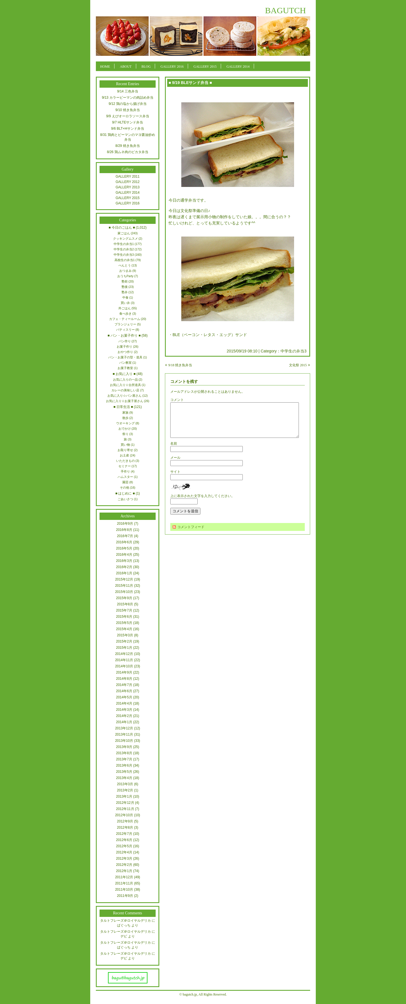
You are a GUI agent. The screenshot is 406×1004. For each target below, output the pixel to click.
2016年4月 (124, 555)
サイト (175, 478)
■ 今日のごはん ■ (122, 228)
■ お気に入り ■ (124, 374)
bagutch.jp (190, 994)
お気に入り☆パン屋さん (124, 395)
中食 (125, 297)
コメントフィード (190, 534)
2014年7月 (124, 685)
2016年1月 (124, 573)
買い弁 (125, 302)
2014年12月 (124, 654)
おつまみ (125, 270)
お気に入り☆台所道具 (125, 385)
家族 (125, 412)
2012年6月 (124, 840)
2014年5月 (124, 697)
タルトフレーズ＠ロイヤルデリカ (125, 921)
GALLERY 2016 (172, 67)
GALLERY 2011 (128, 176)
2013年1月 (124, 796)
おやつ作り (125, 352)
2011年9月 (125, 896)
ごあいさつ (125, 499)
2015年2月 (124, 641)
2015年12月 (124, 579)
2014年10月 (124, 666)
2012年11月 (125, 809)
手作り (125, 471)
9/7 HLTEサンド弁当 (127, 122)
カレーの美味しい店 (125, 390)
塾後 (125, 286)
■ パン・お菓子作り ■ (124, 335)
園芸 (125, 482)
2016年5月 (124, 548)
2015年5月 (124, 623)
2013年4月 (124, 778)
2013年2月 (125, 790)
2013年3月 (125, 784)
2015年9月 (124, 598)
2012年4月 (124, 852)
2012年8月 (125, 827)
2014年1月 (124, 722)
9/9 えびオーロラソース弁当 (127, 116)
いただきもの (125, 460)
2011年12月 (124, 877)
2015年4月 (124, 629)
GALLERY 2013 (128, 187)
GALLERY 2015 (205, 67)
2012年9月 (125, 821)
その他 (124, 487)
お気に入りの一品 (125, 379)
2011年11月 (124, 883)
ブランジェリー (125, 324)
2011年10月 (124, 890)
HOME (105, 67)
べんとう (124, 265)
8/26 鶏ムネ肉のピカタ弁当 (127, 152)
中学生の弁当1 (124, 244)
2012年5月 (124, 846)
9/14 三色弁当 (127, 91)
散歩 (125, 418)
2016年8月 (124, 530)
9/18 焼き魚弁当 (180, 365)
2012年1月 (124, 871)
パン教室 (125, 362)
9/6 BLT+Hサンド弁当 (127, 129)
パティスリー (125, 329)
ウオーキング (125, 423)
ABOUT (125, 67)
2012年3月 (124, 858)
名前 (173, 450)
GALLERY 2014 (238, 67)
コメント (177, 400)
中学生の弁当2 (124, 249)
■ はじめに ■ (125, 493)
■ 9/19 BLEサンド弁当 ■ (190, 82)
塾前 (125, 281)
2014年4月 (124, 703)
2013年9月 (124, 747)
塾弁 (125, 292)
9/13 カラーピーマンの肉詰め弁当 (127, 98)
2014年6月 (124, 691)
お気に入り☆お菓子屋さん (124, 401)
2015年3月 (125, 635)
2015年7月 (124, 610)
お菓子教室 (125, 368)
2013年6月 (124, 765)
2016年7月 (125, 536)
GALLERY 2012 (128, 182)
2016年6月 (124, 542)
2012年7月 (124, 834)
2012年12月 (125, 803)
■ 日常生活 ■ (123, 407)
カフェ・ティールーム (124, 319)
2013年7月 (124, 759)
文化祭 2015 (298, 365)
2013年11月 (124, 734)
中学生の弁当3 (293, 351)
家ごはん (124, 233)
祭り (125, 434)
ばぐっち (124, 925)
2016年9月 (125, 524)
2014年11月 (124, 660)
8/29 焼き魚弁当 (127, 146)
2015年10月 (124, 592)
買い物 (125, 444)
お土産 (124, 455)
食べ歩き (125, 313)
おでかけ (124, 428)
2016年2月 (124, 567)
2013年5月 (124, 772)
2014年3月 (124, 710)
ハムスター (125, 476)
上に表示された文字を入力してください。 (202, 503)
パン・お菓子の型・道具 (125, 357)
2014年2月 (124, 716)
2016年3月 (124, 561)
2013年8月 (124, 753)
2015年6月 (124, 617)
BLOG (146, 67)
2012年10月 (124, 815)
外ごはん (124, 308)
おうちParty (125, 276)
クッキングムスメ (125, 238)
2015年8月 (125, 604)
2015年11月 (124, 586)
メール (175, 464)
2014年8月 (124, 679)
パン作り (124, 341)
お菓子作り (124, 346)
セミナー (124, 466)
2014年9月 (124, 672)
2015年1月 (124, 648)
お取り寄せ (125, 450)
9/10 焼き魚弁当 (127, 110)
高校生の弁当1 (124, 260)
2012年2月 (124, 865)
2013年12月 (124, 728)
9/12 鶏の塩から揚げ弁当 (128, 104)
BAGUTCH (285, 10)
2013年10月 (124, 741)
